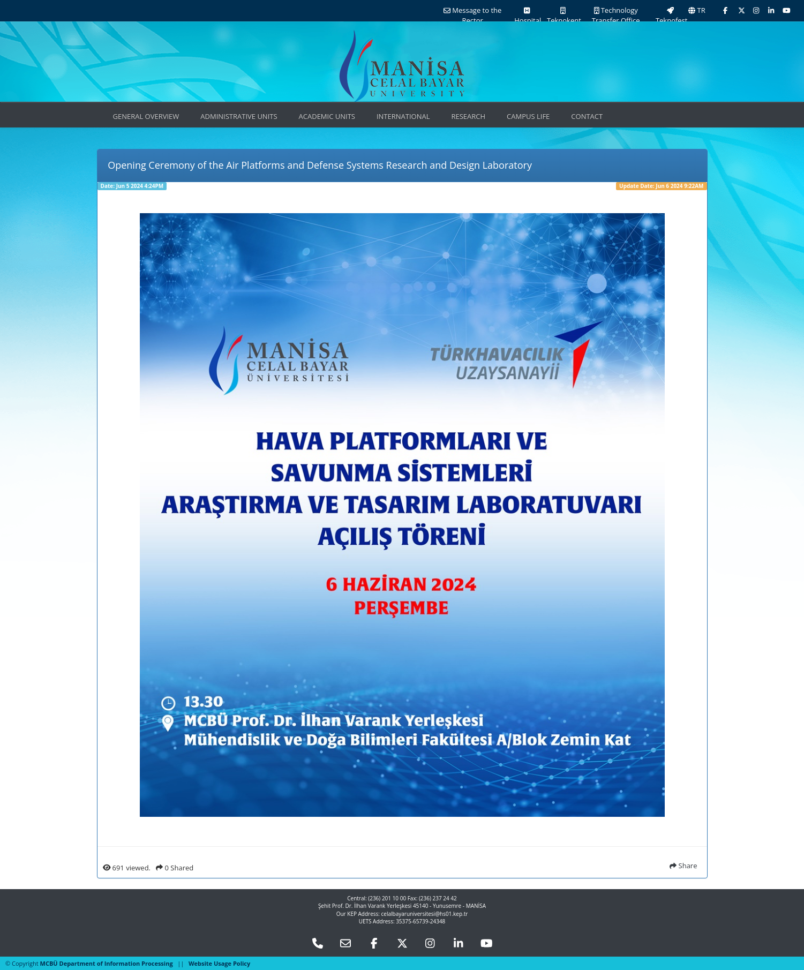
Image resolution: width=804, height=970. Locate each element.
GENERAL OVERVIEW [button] (146, 116)
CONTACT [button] (587, 116)
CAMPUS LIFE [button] (528, 116)
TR (696, 10)
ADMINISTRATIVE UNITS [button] (238, 116)
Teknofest (671, 16)
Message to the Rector (472, 15)
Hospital (527, 16)
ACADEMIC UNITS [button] (327, 116)
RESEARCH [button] (468, 116)
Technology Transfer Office (616, 15)
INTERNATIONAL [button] (403, 116)
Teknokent (563, 16)
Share (683, 865)
